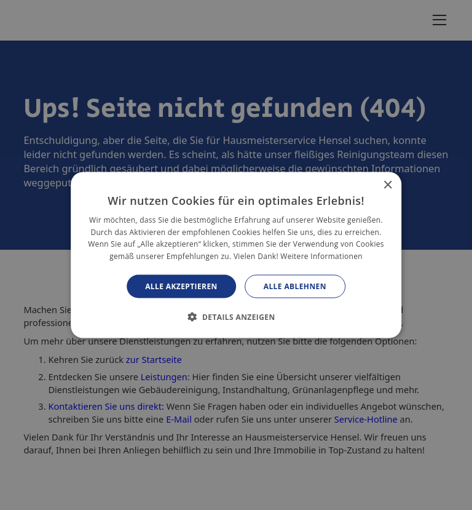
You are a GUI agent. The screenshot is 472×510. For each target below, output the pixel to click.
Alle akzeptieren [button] (181, 286)
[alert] (236, 255)
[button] (236, 317)
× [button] (387, 184)
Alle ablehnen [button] (295, 286)
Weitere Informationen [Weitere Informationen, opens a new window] (321, 256)
